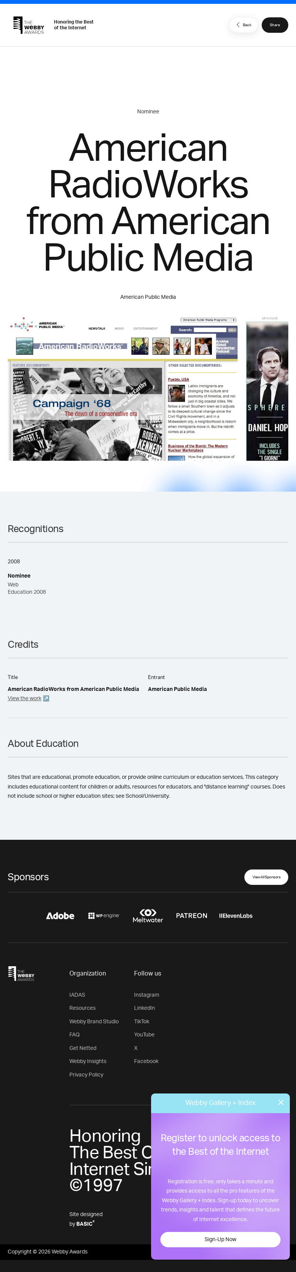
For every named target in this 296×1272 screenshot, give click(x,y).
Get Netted (82, 1048)
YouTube (144, 1035)
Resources (82, 1008)
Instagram (146, 995)
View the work (24, 698)
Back (242, 25)
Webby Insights (87, 1061)
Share (275, 25)
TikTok (141, 1021)
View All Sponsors (266, 877)
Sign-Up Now (220, 1239)
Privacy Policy (86, 1075)
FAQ (74, 1035)
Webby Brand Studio (94, 1021)
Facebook (146, 1061)
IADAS (77, 995)
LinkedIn (144, 1008)
